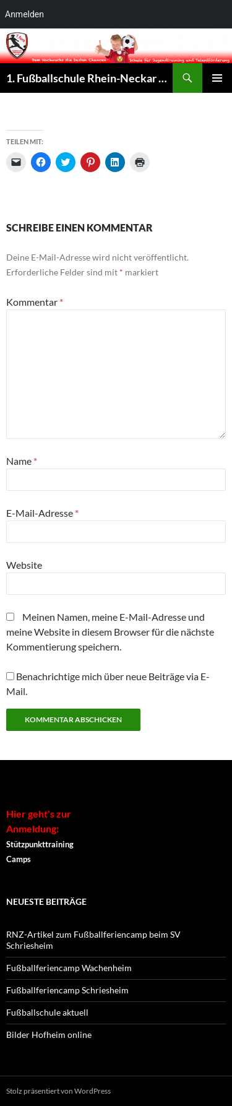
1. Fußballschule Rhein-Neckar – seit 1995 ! (89, 78)
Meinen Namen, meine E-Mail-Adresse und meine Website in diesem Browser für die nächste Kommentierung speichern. (110, 631)
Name (21, 461)
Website (24, 565)
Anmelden (24, 14)
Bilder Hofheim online (49, 1034)
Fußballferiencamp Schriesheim (67, 990)
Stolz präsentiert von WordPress (58, 1090)
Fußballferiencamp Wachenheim (69, 967)
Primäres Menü (217, 78)
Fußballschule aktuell (47, 1012)
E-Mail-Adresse (42, 513)
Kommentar (34, 302)
